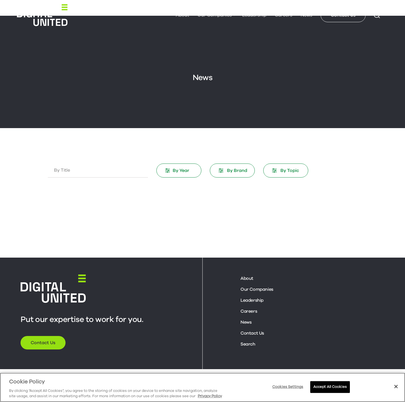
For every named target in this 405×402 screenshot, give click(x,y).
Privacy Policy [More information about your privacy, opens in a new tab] (210, 396)
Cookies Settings (287, 386)
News (306, 15)
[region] (202, 387)
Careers (283, 15)
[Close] (396, 386)
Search (247, 344)
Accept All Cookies (330, 386)
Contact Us (343, 15)
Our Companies (214, 15)
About (182, 15)
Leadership (254, 15)
